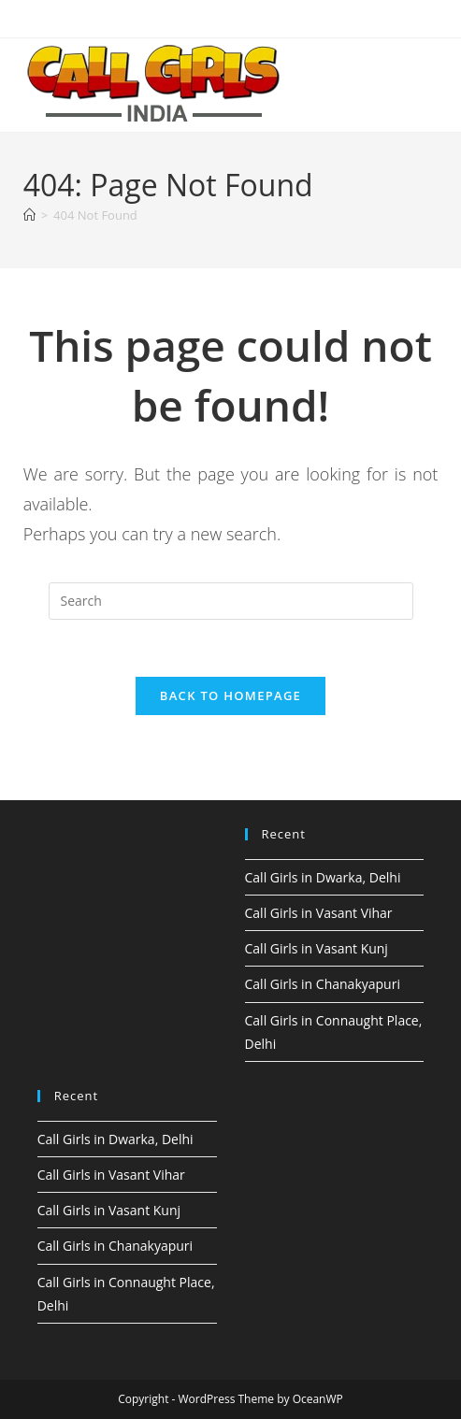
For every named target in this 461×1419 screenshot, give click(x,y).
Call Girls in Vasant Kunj (316, 948)
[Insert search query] (231, 601)
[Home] (29, 215)
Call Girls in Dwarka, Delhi (323, 877)
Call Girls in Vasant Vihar (319, 913)
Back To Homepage (230, 695)
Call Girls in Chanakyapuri (322, 984)
